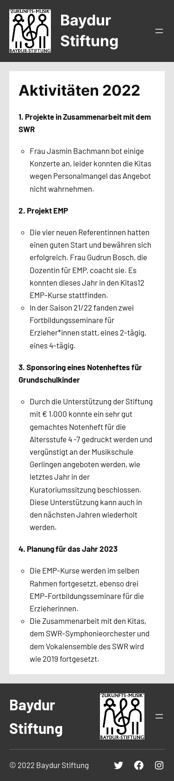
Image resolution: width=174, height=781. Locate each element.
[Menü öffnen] (159, 31)
